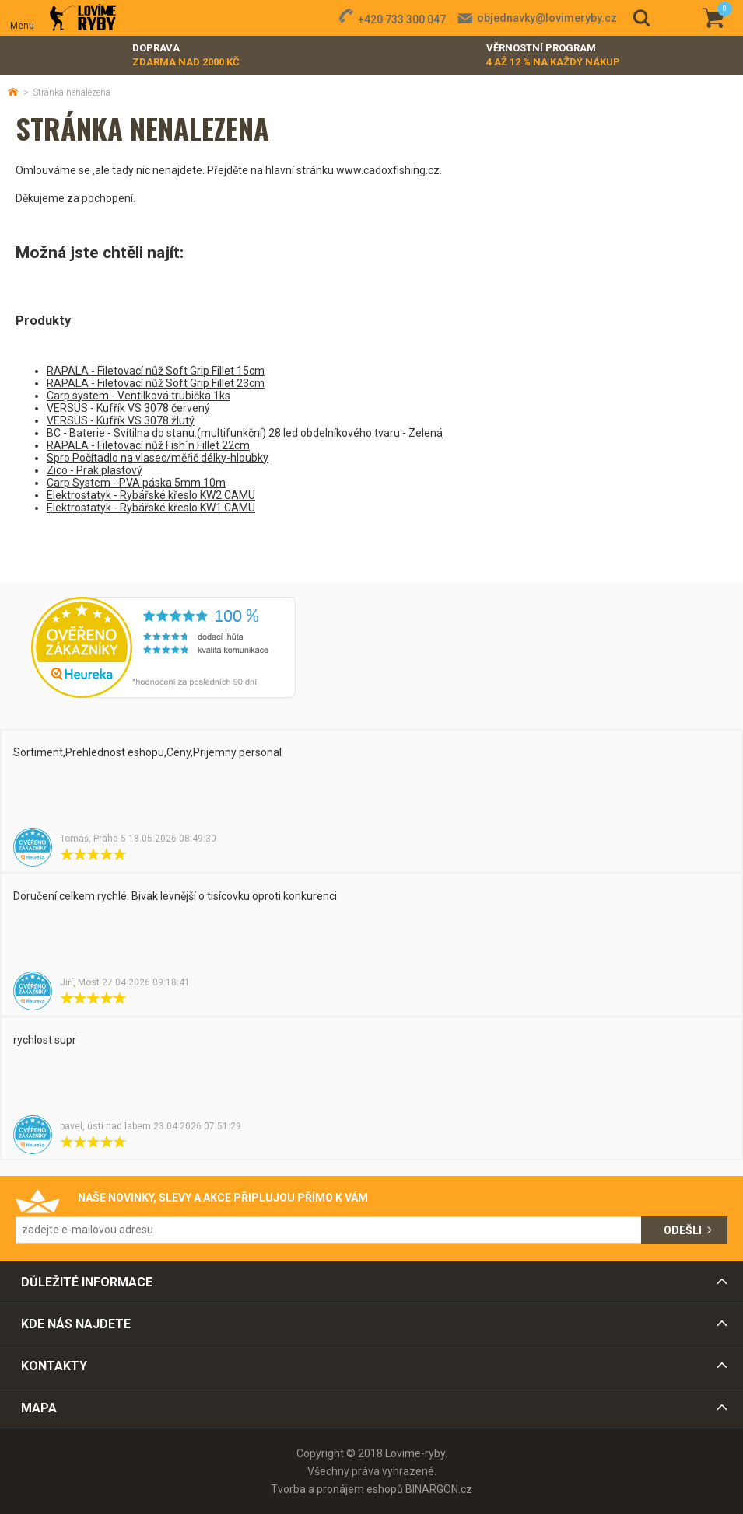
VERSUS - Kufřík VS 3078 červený (128, 408)
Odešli (683, 1230)
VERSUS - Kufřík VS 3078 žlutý (121, 420)
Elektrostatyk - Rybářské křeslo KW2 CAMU (151, 495)
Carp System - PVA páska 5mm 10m (136, 482)
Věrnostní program (553, 55)
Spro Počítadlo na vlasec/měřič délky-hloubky (157, 458)
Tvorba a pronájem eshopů (337, 1489)
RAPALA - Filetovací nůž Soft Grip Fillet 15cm (156, 371)
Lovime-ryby (83, 18)
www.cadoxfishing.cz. (389, 170)
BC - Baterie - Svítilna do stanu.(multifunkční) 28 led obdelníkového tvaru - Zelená (245, 433)
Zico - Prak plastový (94, 470)
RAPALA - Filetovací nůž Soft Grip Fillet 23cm (156, 383)
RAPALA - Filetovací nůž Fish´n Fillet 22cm (148, 445)
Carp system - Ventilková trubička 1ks (138, 395)
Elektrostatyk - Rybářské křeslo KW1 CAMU (151, 507)
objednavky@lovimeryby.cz (547, 18)
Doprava (186, 55)
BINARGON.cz (438, 1489)
